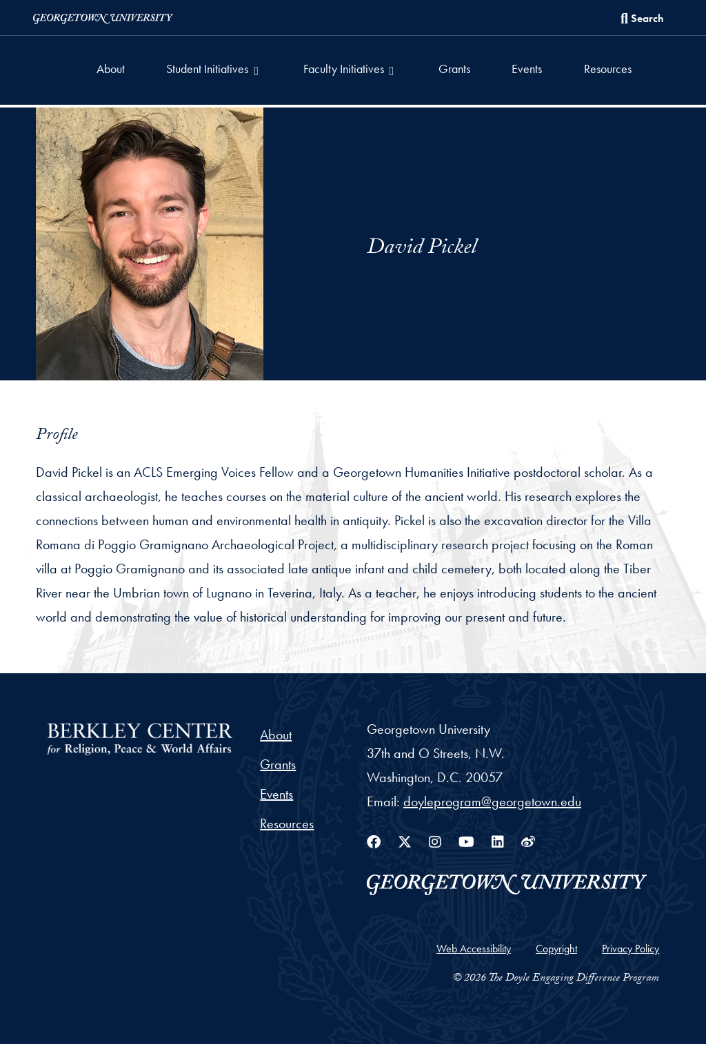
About (111, 68)
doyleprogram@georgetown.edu (492, 801)
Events (527, 68)
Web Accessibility (473, 948)
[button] (213, 70)
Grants (454, 68)
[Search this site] (642, 19)
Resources (608, 68)
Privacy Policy (630, 948)
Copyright (556, 948)
